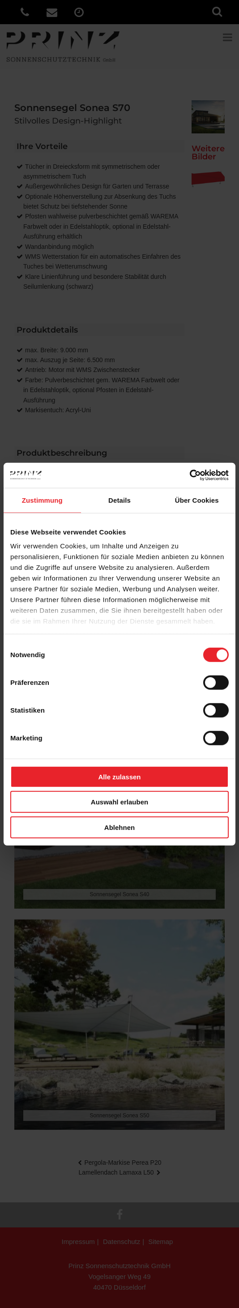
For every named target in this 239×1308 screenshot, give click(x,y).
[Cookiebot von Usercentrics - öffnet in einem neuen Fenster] (189, 475)
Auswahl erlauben (119, 802)
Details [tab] (119, 500)
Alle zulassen (119, 776)
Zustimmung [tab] (42, 500)
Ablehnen (119, 827)
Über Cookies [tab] (197, 500)
